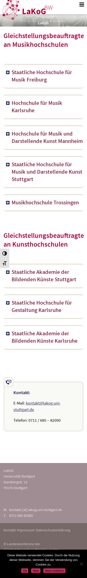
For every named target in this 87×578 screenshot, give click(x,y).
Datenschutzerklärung (53, 530)
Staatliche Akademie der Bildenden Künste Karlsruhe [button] (41, 337)
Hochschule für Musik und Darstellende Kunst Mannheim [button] (44, 137)
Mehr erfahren (54, 570)
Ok (25, 570)
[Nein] (81, 564)
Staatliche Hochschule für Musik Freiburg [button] (38, 76)
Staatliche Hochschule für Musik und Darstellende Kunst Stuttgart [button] (43, 172)
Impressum (25, 530)
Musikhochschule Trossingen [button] (42, 202)
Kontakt (9, 530)
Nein (36, 570)
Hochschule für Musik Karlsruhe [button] (33, 106)
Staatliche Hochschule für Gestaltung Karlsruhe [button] (38, 306)
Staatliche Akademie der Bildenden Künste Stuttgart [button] (40, 275)
